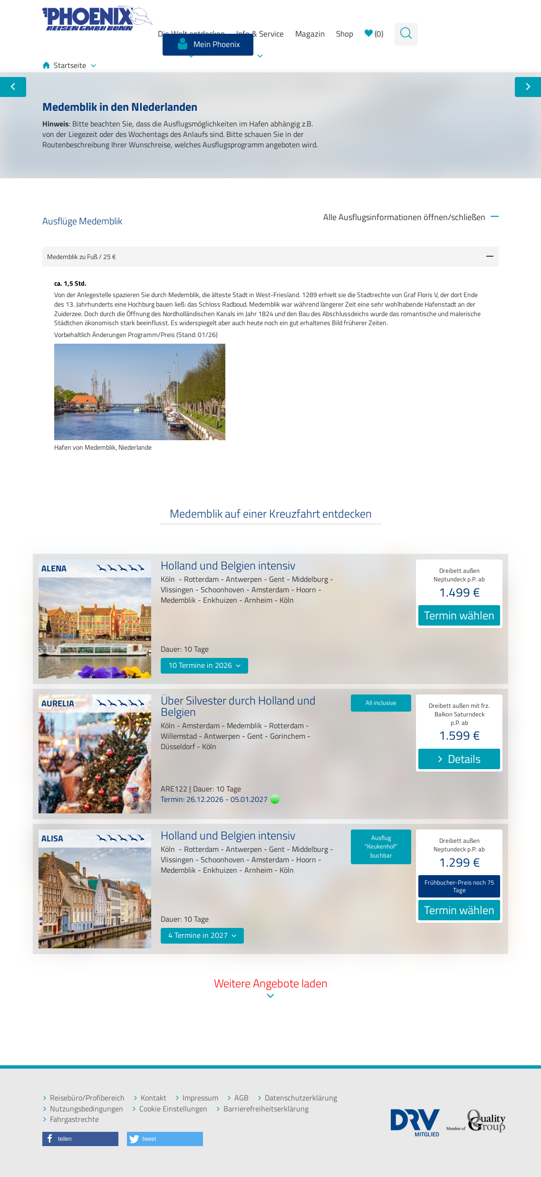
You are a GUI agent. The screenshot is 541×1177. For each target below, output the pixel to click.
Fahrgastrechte (70, 1119)
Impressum (196, 1097)
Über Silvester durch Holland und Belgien (238, 707)
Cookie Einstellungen (169, 1108)
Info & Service (260, 34)
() (374, 34)
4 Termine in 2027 (202, 935)
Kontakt (149, 1097)
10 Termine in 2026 (204, 665)
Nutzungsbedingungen (82, 1108)
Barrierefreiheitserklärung (262, 1108)
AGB (238, 1097)
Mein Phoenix (208, 43)
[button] (80, 1139)
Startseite (69, 65)
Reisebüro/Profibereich (83, 1097)
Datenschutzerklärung (297, 1097)
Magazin (310, 34)
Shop (344, 34)
